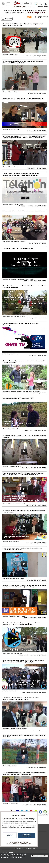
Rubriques (8, 19)
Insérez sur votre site (42, 814)
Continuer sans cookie (26, 835)
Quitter (10, 835)
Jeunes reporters (35, 12)
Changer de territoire (42, 6)
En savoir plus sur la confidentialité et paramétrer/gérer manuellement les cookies (19, 842)
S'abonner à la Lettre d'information (25, 848)
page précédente (41, 17)
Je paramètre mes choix (39, 856)
